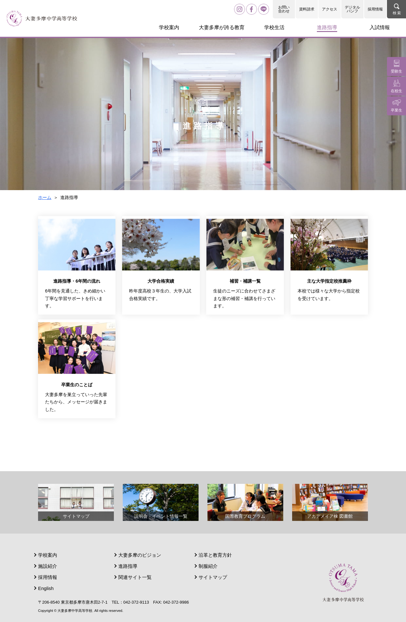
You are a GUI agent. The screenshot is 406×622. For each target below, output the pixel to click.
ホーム (44, 197)
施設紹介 (47, 566)
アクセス (329, 9)
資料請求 (306, 9)
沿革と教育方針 (215, 555)
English (46, 588)
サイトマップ (213, 577)
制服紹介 (208, 566)
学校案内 (47, 555)
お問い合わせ (284, 9)
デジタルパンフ (352, 9)
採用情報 (375, 9)
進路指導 (127, 566)
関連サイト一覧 (135, 577)
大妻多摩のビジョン (139, 555)
